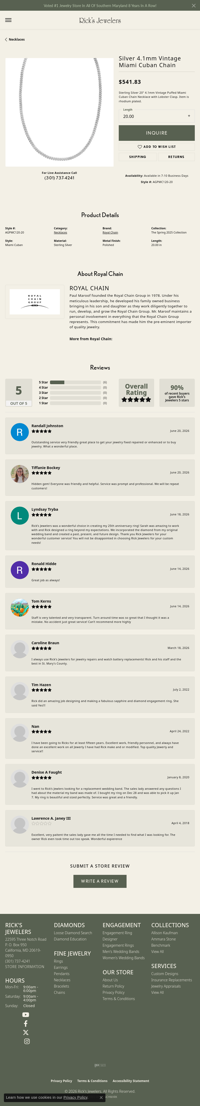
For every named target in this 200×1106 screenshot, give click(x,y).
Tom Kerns (41, 601)
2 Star (43, 398)
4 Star (43, 387)
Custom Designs (164, 973)
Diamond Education (70, 939)
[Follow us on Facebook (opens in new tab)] (25, 1024)
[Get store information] (24, 967)
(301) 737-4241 (59, 177)
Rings (58, 961)
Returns (176, 157)
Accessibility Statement (131, 1081)
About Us (110, 979)
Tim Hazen (41, 684)
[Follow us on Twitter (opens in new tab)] (25, 1032)
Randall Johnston (47, 425)
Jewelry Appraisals (166, 986)
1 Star (43, 403)
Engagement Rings (118, 945)
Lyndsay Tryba (45, 509)
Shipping (138, 157)
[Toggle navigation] (8, 20)
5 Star (43, 382)
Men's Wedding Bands (121, 951)
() (105, 382)
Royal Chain (110, 232)
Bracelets (61, 986)
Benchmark (160, 945)
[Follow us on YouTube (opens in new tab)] (25, 1015)
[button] (18, 20)
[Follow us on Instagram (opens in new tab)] (27, 1041)
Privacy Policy (113, 992)
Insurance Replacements (171, 979)
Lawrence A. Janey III (51, 818)
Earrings (61, 967)
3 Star (43, 392)
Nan (35, 726)
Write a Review (100, 881)
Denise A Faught (47, 772)
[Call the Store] (17, 961)
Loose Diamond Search (73, 932)
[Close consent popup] (101, 1097)
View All (157, 951)
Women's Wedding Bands (124, 957)
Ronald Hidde (44, 563)
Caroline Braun (45, 642)
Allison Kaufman (164, 932)
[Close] (193, 5)
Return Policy (113, 986)
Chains (59, 992)
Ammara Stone (163, 939)
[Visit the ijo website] (100, 1065)
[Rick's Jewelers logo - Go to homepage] (100, 20)
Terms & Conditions (119, 998)
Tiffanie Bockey (46, 467)
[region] (59, 112)
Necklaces (17, 39)
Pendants (62, 973)
